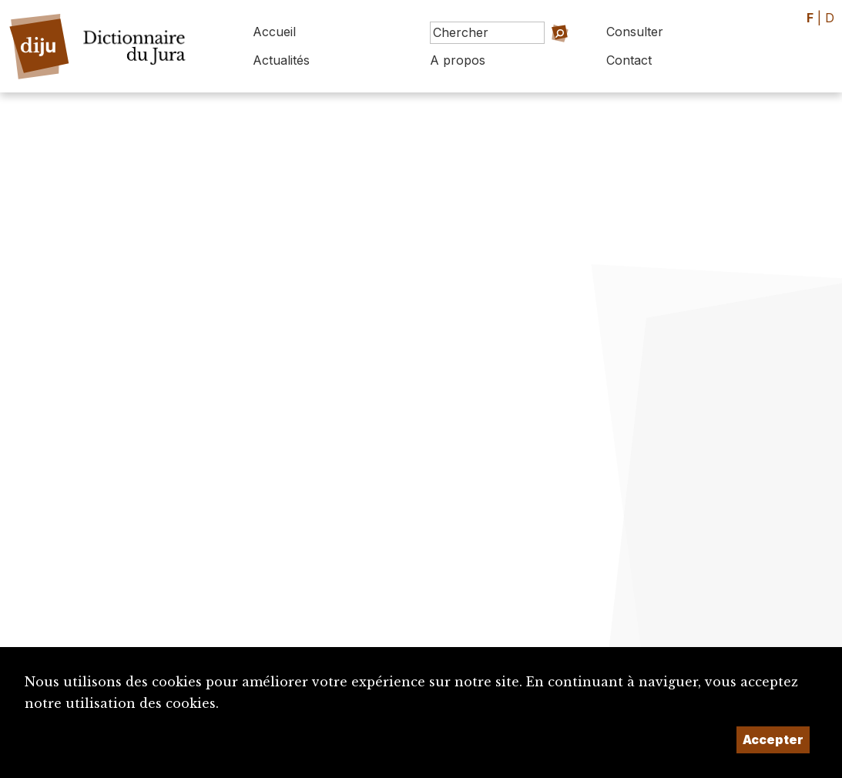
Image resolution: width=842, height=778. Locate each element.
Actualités (281, 60)
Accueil (274, 31)
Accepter (773, 739)
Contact (629, 60)
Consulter (634, 31)
